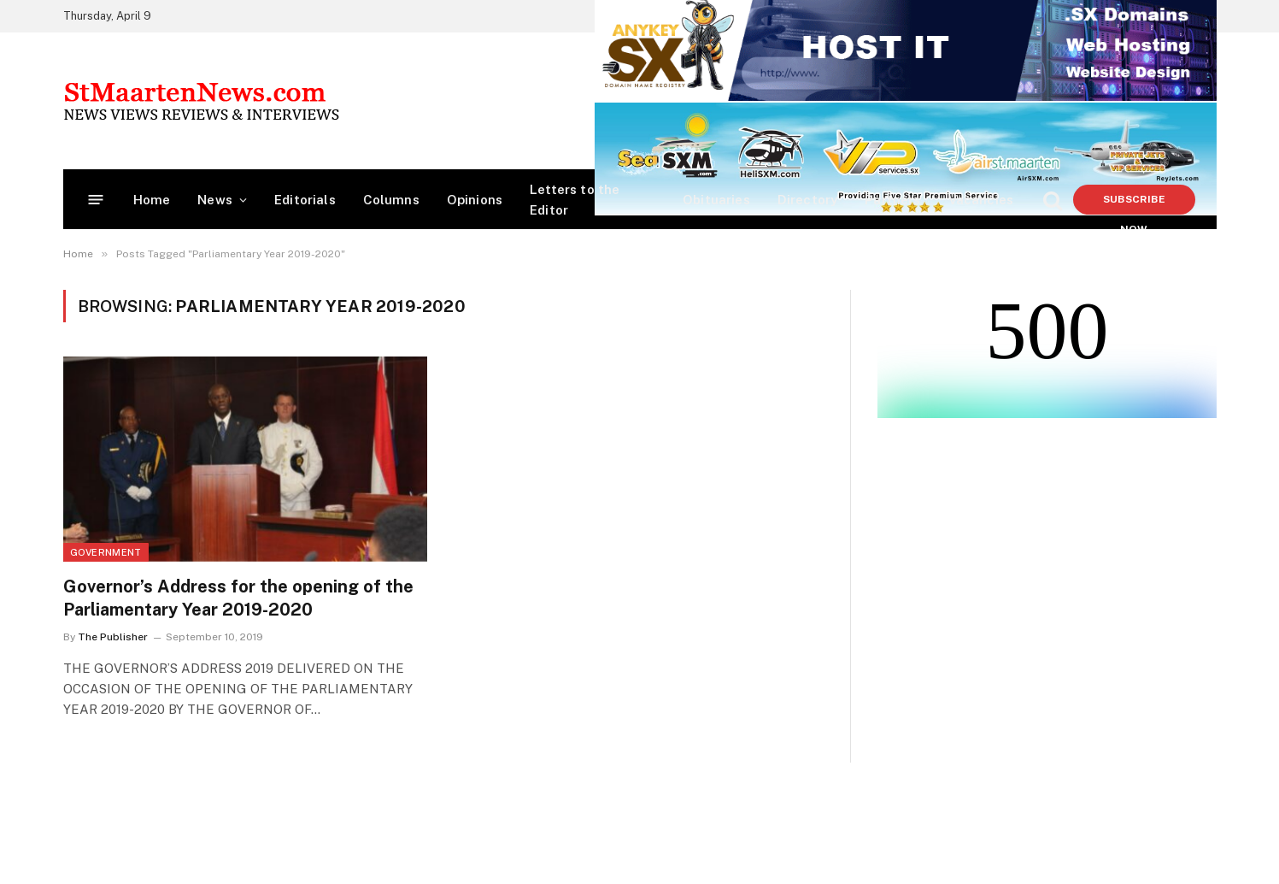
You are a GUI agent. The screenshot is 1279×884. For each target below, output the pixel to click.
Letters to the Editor (574, 199)
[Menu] (95, 199)
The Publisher (113, 637)
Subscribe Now (1134, 204)
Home (152, 199)
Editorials (305, 199)
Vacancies (981, 199)
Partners (892, 199)
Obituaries (716, 199)
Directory (807, 199)
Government (106, 552)
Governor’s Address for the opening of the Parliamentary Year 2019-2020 (238, 598)
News (214, 199)
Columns (391, 199)
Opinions (474, 199)
